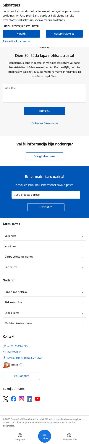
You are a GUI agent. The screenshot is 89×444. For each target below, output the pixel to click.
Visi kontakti (21, 376)
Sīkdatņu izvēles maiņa (18, 323)
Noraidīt (21, 33)
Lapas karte (11, 313)
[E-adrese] (10, 365)
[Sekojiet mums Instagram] (21, 398)
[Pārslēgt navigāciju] (44, 436)
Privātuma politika (15, 292)
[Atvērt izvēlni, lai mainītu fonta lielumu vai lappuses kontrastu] (69, 437)
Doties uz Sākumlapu (44, 123)
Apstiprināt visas (64, 33)
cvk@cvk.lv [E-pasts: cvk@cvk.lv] (13, 352)
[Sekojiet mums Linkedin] (29, 399)
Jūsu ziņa (10, 87)
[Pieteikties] (45, 207)
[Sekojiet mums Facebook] (13, 399)
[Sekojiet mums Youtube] (37, 398)
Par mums (10, 267)
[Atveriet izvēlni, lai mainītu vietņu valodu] (19, 437)
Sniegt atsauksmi (44, 156)
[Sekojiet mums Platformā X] (5, 399)
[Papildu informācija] (21, 364)
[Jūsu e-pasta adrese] (46, 195)
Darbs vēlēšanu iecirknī (18, 256)
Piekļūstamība (13, 302)
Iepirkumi (10, 246)
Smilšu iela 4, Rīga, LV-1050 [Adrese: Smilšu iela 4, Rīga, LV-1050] (24, 358)
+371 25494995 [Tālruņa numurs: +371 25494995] (17, 346)
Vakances (10, 236)
